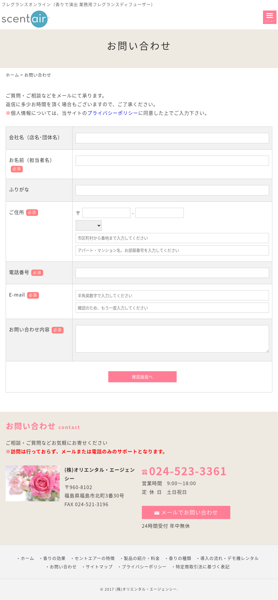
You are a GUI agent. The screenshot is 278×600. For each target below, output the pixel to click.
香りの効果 (54, 558)
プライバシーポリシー (112, 112)
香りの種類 (180, 558)
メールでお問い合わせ (186, 512)
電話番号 (26, 272)
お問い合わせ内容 (36, 329)
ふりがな (19, 189)
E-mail (24, 294)
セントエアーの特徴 (95, 558)
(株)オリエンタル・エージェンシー (146, 589)
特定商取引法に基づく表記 (203, 566)
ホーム (12, 75)
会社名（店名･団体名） (36, 137)
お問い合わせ (63, 566)
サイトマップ (99, 566)
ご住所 (23, 212)
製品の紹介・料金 (142, 558)
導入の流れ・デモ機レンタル (229, 558)
